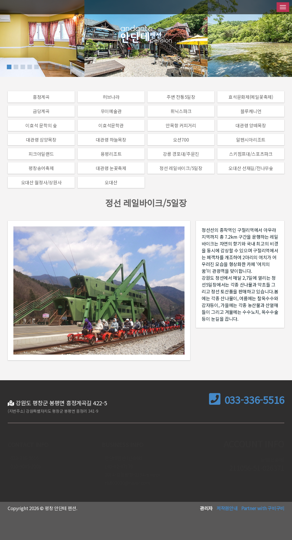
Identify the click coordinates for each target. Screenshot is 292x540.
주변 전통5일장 (181, 96)
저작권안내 (227, 508)
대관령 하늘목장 (111, 139)
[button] (9, 67)
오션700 (181, 139)
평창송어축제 (41, 168)
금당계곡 (41, 111)
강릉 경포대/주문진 (181, 153)
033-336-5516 (246, 400)
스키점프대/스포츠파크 (251, 153)
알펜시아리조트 (250, 139)
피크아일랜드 (41, 153)
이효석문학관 (110, 125)
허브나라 (111, 96)
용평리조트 (111, 153)
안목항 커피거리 (181, 125)
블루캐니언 (250, 111)
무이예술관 (111, 111)
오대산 (111, 182)
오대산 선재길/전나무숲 (250, 168)
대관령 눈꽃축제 (111, 168)
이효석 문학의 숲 (41, 125)
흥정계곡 (41, 96)
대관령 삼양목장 (41, 139)
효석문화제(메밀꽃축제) (250, 96)
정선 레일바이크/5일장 (180, 168)
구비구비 (275, 508)
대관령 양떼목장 (251, 125)
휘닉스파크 (181, 111)
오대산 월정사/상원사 (41, 182)
